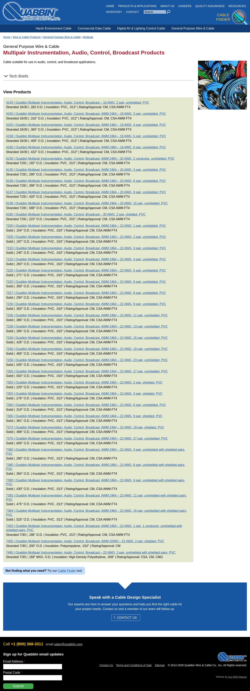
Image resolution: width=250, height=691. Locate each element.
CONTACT (132, 11)
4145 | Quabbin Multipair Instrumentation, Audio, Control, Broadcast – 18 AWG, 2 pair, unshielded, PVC (77, 102)
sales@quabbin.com (68, 644)
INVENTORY (114, 11)
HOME (110, 6)
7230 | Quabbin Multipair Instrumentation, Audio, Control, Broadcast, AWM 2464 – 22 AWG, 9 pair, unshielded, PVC (86, 304)
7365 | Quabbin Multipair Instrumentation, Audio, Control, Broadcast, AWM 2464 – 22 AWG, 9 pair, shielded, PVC (84, 416)
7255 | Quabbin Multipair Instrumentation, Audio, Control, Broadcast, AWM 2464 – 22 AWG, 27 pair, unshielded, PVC (87, 371)
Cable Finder (67, 570)
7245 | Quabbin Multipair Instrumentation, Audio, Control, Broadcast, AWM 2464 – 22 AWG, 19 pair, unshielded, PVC (87, 349)
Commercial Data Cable (94, 28)
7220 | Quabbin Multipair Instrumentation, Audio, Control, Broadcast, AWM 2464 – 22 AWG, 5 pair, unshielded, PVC (86, 270)
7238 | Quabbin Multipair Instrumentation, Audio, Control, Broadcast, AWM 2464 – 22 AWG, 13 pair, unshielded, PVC (87, 326)
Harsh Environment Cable (53, 28)
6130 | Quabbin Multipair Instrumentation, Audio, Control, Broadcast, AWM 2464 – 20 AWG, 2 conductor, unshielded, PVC (90, 158)
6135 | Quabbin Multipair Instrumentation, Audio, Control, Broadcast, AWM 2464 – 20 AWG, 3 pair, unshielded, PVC (86, 169)
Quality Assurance (210, 6)
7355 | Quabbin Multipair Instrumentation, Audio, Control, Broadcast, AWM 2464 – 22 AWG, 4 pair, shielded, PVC (84, 393)
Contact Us (127, 618)
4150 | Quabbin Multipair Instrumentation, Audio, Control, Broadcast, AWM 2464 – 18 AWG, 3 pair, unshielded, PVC (86, 113)
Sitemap (160, 665)
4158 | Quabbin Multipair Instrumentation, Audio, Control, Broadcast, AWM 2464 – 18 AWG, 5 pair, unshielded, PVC (86, 136)
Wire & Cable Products (27, 37)
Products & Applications (137, 6)
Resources (237, 6)
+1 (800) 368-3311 (27, 644)
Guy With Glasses (237, 677)
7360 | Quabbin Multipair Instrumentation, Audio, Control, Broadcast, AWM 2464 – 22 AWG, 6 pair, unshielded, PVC (86, 405)
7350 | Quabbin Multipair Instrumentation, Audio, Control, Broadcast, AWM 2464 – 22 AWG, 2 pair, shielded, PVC (84, 382)
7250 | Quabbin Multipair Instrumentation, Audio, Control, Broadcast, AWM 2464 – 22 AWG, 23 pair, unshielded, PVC (87, 360)
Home (6, 37)
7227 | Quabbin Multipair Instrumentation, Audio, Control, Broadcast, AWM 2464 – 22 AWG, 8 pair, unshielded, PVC (86, 293)
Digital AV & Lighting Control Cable (141, 28)
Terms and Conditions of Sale (134, 665)
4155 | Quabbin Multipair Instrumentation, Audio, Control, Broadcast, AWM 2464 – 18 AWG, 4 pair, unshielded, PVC (86, 124)
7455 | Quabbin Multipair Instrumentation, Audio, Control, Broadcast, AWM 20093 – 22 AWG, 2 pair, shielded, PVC (85, 541)
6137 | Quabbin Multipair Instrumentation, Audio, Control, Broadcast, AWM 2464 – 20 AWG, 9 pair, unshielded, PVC (86, 192)
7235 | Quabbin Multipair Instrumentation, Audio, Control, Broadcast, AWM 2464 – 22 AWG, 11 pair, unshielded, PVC (87, 315)
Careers (184, 6)
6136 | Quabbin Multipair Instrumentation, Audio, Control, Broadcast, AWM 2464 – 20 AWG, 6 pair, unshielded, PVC (86, 181)
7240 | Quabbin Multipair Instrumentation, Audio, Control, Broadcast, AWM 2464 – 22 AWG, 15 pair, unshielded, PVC (87, 337)
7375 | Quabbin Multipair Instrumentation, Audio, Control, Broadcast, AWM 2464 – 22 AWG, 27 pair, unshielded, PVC (87, 438)
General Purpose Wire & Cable (192, 28)
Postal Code (12, 672)
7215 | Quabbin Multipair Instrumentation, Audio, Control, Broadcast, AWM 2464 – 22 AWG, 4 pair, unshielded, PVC (86, 259)
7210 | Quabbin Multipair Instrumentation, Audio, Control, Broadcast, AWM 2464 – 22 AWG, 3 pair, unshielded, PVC (86, 248)
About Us (167, 6)
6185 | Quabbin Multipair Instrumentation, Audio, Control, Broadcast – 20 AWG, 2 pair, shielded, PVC (76, 214)
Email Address (14, 661)
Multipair (88, 37)
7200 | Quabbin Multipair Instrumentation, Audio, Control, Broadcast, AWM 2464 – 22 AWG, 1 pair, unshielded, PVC (86, 225)
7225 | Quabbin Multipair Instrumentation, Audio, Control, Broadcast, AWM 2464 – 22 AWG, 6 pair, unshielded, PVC (86, 281)
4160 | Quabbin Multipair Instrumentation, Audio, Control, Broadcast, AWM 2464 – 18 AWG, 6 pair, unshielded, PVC (86, 147)
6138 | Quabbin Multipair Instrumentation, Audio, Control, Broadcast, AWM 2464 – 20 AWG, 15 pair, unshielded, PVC (87, 203)
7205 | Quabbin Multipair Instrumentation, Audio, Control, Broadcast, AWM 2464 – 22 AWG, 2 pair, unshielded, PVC (86, 237)
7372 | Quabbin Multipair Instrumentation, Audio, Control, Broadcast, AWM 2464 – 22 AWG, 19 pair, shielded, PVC (85, 427)
